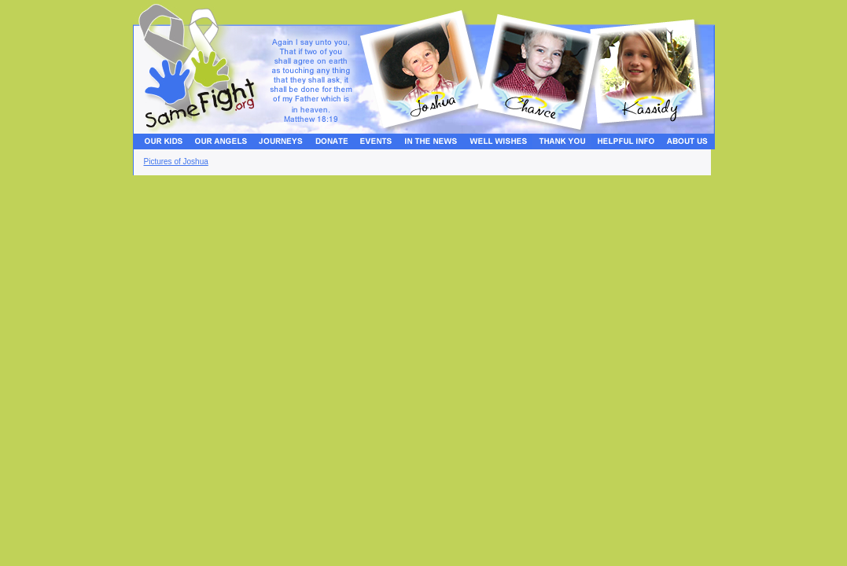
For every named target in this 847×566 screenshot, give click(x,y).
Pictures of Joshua (176, 161)
